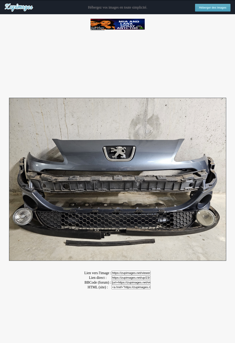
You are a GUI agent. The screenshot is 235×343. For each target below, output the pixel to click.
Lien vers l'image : (97, 273)
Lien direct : (98, 278)
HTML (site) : (98, 287)
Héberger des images (212, 7)
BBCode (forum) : (97, 282)
